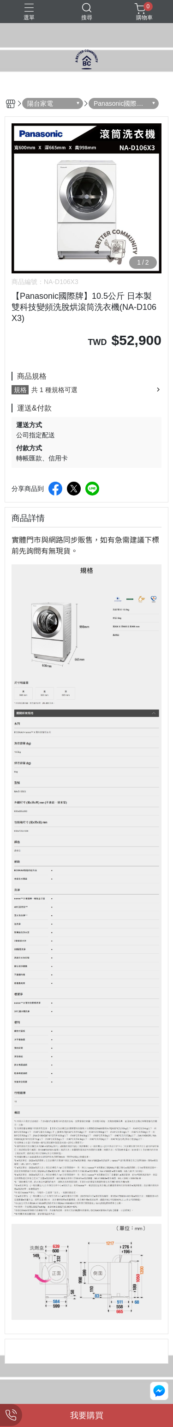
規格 (20, 389)
